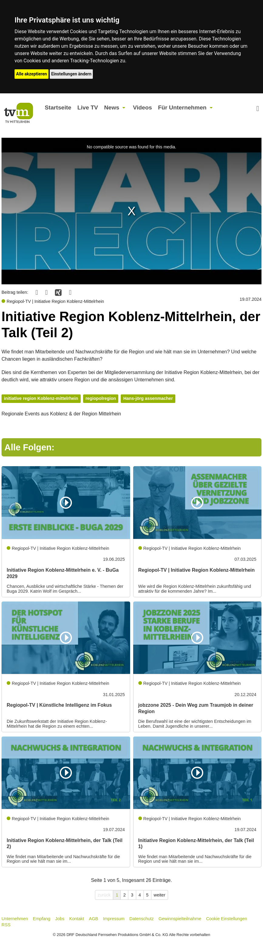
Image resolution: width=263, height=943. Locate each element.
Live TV (87, 107)
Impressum (113, 918)
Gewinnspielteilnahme (180, 918)
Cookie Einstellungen (226, 918)
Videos (142, 107)
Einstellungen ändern (71, 73)
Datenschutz (142, 918)
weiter (159, 895)
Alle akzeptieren (31, 73)
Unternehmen (15, 918)
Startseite (58, 107)
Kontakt (76, 918)
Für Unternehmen (182, 107)
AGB (93, 918)
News (111, 107)
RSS (6, 924)
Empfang (41, 918)
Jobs (59, 918)
